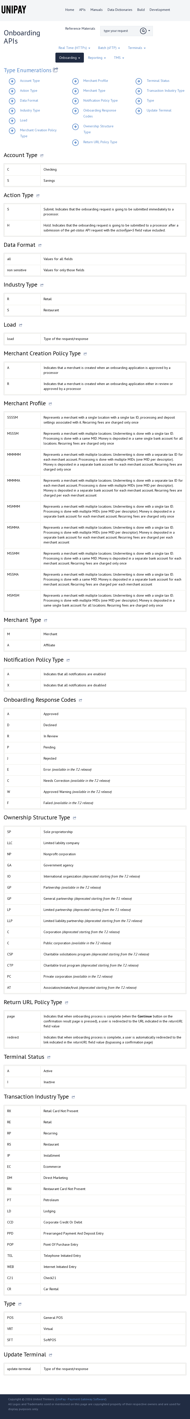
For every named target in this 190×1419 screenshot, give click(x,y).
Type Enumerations (28, 70)
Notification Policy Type (100, 100)
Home (69, 9)
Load (23, 120)
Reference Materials (80, 28)
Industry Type (30, 110)
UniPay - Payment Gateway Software (80, 1399)
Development (160, 9)
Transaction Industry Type (166, 90)
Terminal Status (158, 80)
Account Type (30, 80)
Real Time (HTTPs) (74, 47)
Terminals (137, 47)
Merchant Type (94, 90)
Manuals (97, 9)
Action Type (28, 90)
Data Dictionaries (120, 9)
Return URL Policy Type (100, 142)
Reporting (97, 57)
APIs (82, 9)
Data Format (29, 100)
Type (150, 100)
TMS (119, 57)
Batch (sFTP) (109, 47)
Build (141, 9)
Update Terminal (159, 110)
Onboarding (69, 57)
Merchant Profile (95, 80)
